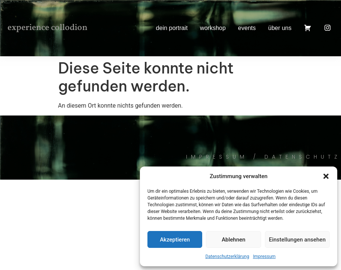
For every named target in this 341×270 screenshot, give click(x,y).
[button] (326, 176)
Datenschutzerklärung (227, 256)
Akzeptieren (175, 239)
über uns (279, 28)
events (247, 28)
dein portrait (172, 28)
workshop (212, 28)
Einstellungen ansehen (297, 239)
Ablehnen (233, 239)
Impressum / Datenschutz (263, 156)
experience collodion (47, 28)
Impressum (264, 256)
